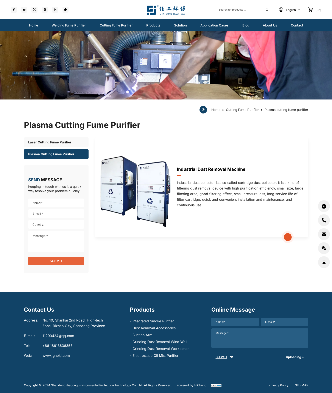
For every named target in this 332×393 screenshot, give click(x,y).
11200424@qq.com (58, 336)
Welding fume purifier (69, 25)
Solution (180, 25)
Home (33, 25)
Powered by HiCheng (191, 385)
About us (270, 25)
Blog (245, 25)
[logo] (166, 9)
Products (153, 25)
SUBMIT (56, 261)
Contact (297, 25)
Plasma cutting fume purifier (51, 154)
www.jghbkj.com (56, 355)
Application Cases (214, 25)
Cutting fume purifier (116, 25)
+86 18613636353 (57, 345)
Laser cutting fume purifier (49, 142)
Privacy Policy (278, 385)
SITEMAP (301, 385)
